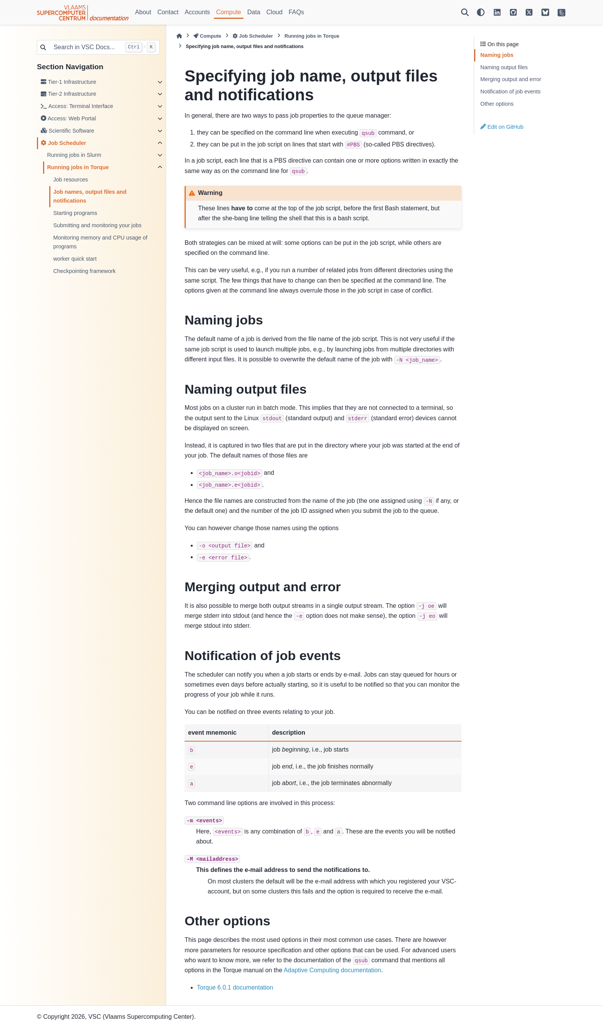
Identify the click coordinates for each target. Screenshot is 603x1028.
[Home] (179, 36)
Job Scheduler (63, 143)
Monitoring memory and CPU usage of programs (100, 242)
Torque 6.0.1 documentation (235, 987)
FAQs (296, 12)
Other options (496, 104)
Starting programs (75, 213)
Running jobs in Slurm (74, 155)
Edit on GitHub (501, 127)
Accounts (197, 12)
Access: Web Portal (68, 118)
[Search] (465, 12)
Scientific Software (67, 131)
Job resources (70, 179)
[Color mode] (480, 12)
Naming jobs (496, 55)
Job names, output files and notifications (89, 196)
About (143, 12)
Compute (228, 12)
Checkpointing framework (84, 271)
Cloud (275, 12)
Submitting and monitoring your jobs (97, 225)
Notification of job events (510, 91)
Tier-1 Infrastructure (68, 82)
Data (253, 12)
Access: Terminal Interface (77, 106)
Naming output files (504, 67)
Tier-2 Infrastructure (68, 94)
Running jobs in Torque (77, 167)
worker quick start (75, 259)
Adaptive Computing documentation (332, 970)
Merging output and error (510, 79)
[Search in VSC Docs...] (85, 47)
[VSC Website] (561, 12)
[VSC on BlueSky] (545, 12)
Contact (167, 12)
